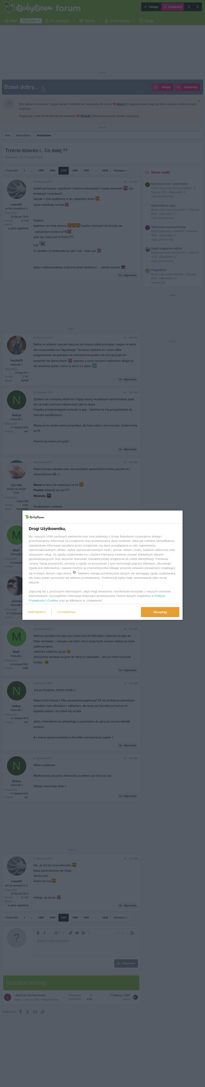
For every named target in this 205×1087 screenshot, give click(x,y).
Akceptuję (160, 612)
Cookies (52, 600)
